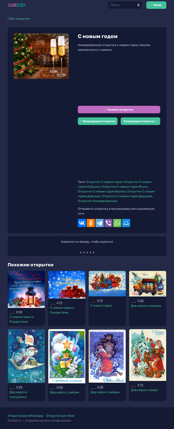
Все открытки (20, 19)
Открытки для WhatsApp (25, 416)
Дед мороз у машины (146, 306)
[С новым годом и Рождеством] (26, 289)
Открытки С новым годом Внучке (102, 191)
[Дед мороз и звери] (147, 355)
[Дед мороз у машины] (147, 284)
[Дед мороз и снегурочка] (26, 356)
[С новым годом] (107, 283)
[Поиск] (125, 5)
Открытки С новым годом (104, 182)
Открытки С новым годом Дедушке (127, 196)
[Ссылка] (17, 5)
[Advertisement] (119, 79)
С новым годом (101, 305)
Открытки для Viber (60, 416)
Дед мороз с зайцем (64, 392)
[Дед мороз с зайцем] (66, 356)
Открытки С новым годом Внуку (124, 187)
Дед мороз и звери (144, 390)
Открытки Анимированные (97, 201)
